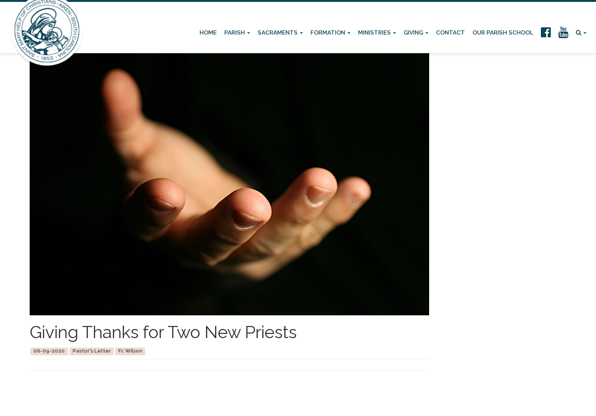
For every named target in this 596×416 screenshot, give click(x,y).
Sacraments (280, 32)
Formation (330, 32)
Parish (237, 32)
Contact (450, 32)
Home (208, 32)
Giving (416, 32)
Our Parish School (502, 32)
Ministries (377, 32)
